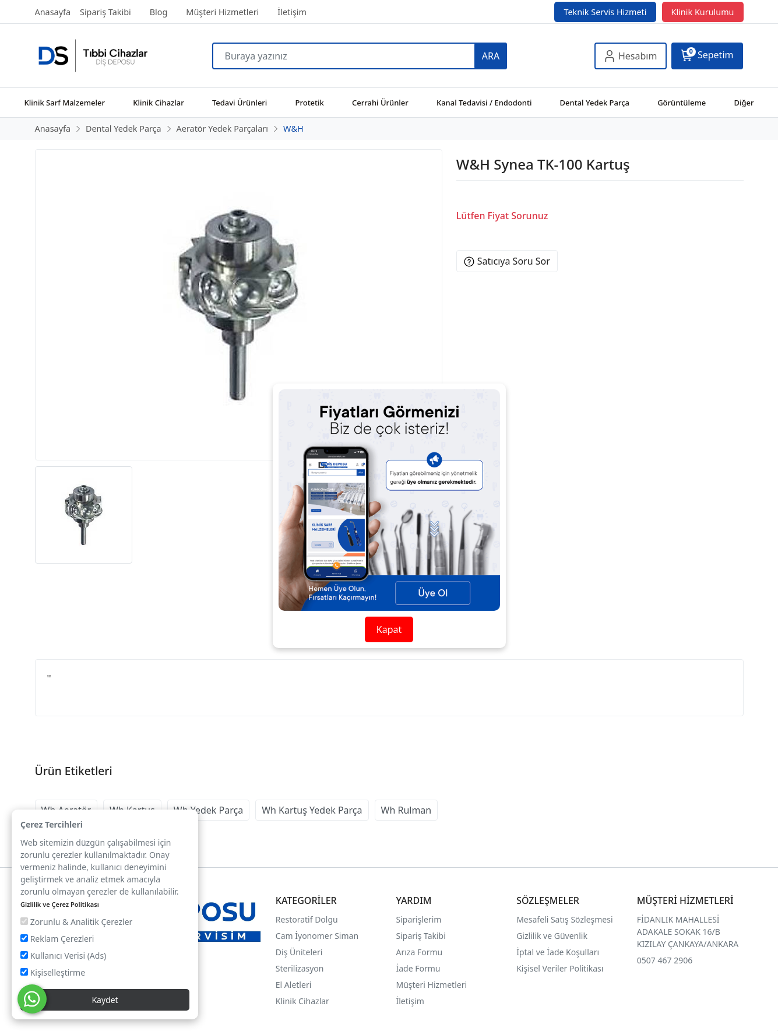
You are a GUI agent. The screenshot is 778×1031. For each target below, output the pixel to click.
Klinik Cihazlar (302, 1001)
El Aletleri (293, 984)
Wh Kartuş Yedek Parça (312, 810)
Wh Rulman (406, 810)
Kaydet (104, 999)
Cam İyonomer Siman (317, 935)
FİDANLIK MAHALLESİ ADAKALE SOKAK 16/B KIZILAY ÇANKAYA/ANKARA (687, 931)
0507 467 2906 (664, 960)
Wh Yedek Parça (208, 810)
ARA (490, 56)
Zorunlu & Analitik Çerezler (76, 921)
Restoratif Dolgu (307, 919)
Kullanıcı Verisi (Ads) (63, 955)
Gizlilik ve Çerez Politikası (59, 904)
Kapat (389, 629)
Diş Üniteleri (299, 952)
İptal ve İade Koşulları (557, 952)
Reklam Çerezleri (57, 938)
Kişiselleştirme (52, 972)
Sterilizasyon (300, 968)
